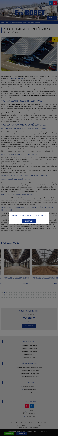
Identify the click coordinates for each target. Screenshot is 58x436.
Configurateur (29, 221)
